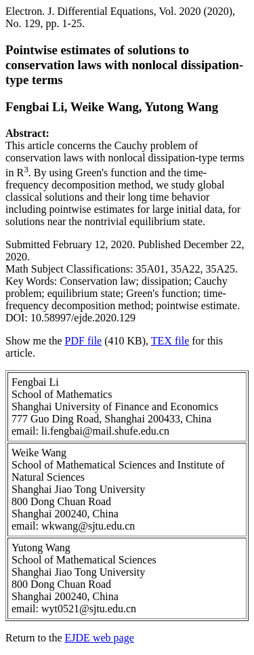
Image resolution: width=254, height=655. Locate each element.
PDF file (83, 340)
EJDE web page (99, 637)
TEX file (170, 340)
